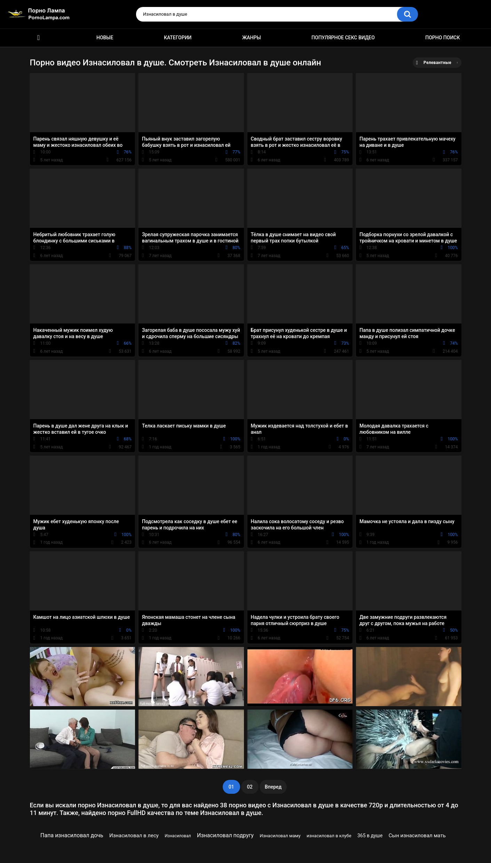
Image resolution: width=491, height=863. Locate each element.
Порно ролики (38, 38)
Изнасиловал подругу (225, 835)
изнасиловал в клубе (329, 835)
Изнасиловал (178, 835)
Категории (178, 37)
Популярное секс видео (343, 37)
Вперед (273, 787)
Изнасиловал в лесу (134, 835)
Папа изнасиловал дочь (71, 835)
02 (250, 787)
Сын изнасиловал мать (417, 835)
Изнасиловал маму (280, 835)
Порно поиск (442, 37)
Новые (104, 37)
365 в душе (369, 835)
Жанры (251, 37)
